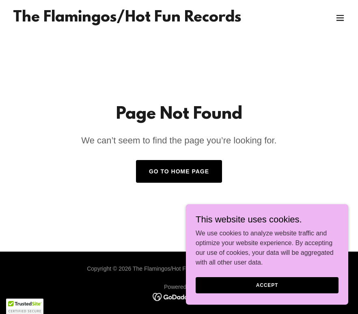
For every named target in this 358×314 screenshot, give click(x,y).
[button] (340, 18)
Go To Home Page (179, 171)
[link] (127, 19)
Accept (267, 285)
